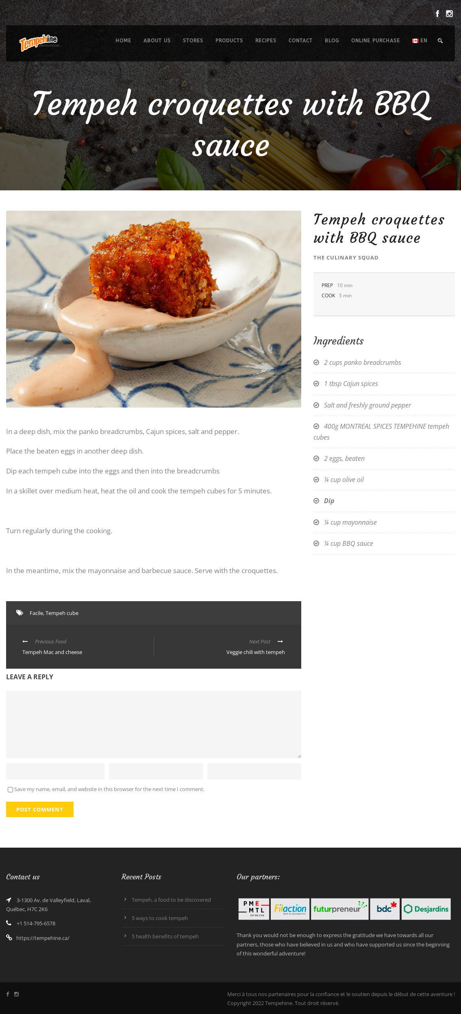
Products (229, 41)
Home (123, 41)
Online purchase (375, 41)
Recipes (265, 41)
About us (157, 41)
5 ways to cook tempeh (160, 918)
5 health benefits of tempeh (165, 936)
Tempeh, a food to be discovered (171, 899)
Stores (193, 41)
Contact (301, 41)
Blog (332, 41)
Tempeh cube (62, 613)
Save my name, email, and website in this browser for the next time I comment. (109, 789)
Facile (36, 613)
